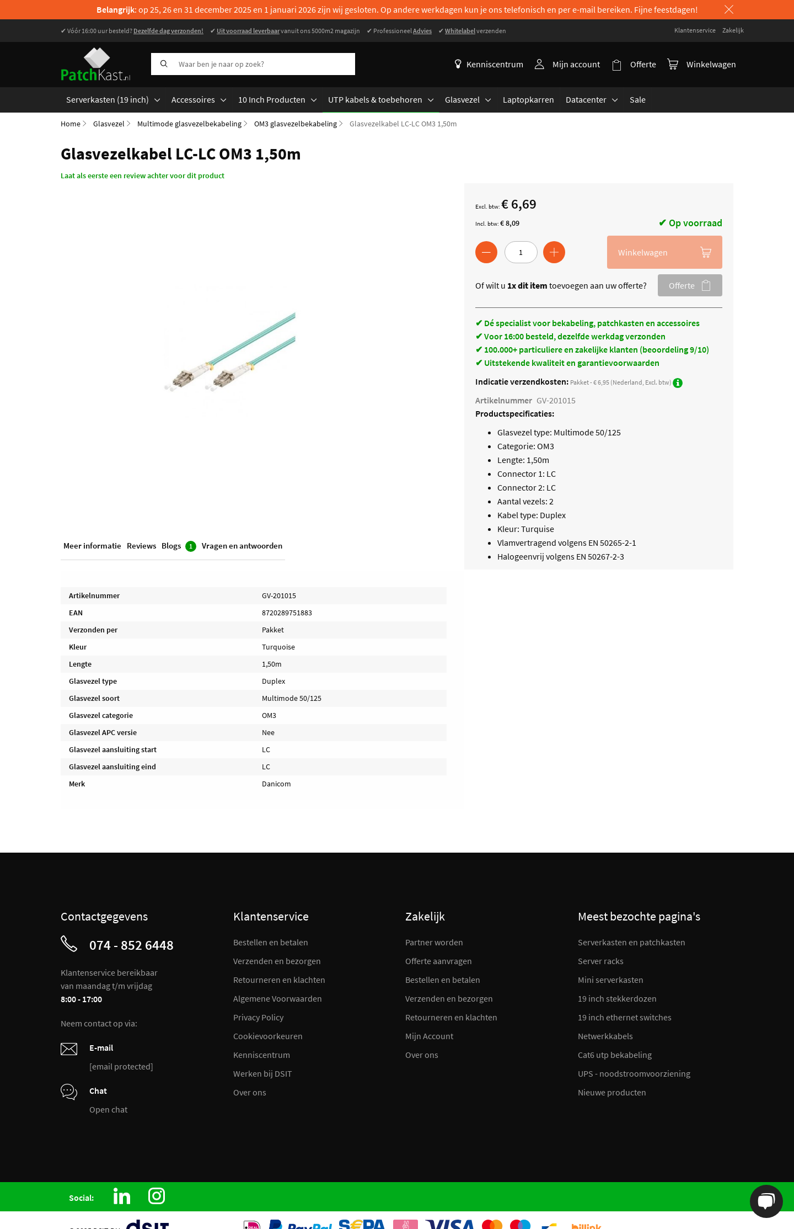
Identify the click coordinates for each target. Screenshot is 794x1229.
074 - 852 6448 (131, 945)
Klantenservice (695, 30)
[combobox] (253, 64)
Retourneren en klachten (279, 979)
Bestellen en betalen (270, 942)
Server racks (601, 960)
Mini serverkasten (610, 979)
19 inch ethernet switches (625, 1017)
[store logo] (102, 64)
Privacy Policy (258, 1017)
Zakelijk (733, 30)
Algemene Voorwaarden (277, 998)
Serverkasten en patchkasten (631, 942)
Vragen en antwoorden (242, 545)
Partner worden (434, 942)
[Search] (162, 64)
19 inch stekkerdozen (617, 998)
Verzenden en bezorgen (277, 960)
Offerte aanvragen (438, 960)
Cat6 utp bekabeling (615, 1054)
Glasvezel (109, 123)
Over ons (249, 1092)
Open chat (108, 1109)
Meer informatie (92, 545)
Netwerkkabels (605, 1035)
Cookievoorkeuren (268, 1035)
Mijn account (576, 64)
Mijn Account (429, 1035)
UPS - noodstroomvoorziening (634, 1073)
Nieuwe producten (612, 1092)
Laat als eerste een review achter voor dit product (142, 175)
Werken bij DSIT (262, 1073)
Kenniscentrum (489, 64)
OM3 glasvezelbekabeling (295, 123)
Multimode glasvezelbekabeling (189, 123)
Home (71, 123)
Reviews (141, 545)
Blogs (179, 545)
